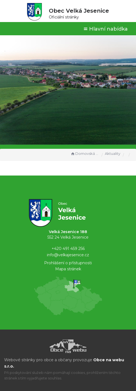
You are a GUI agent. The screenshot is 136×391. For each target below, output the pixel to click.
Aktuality (112, 153)
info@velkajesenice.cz (68, 254)
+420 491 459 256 (68, 248)
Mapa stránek (68, 268)
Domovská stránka (84, 153)
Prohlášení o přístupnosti (68, 262)
